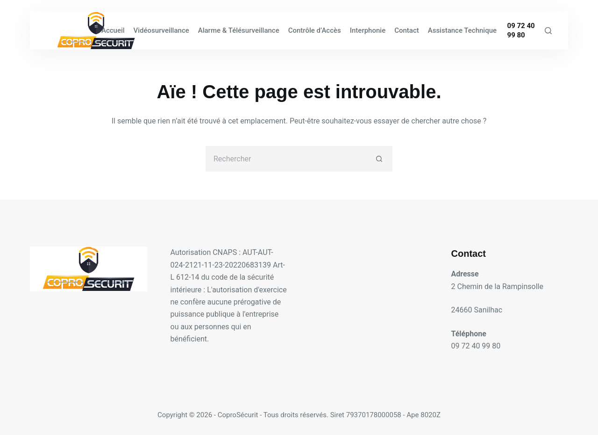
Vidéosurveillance (161, 30)
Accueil (113, 30)
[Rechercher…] (286, 159)
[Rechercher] (548, 30)
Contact (406, 30)
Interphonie (367, 30)
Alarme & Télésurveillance (238, 30)
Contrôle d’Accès (314, 30)
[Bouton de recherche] (379, 159)
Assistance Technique (462, 30)
